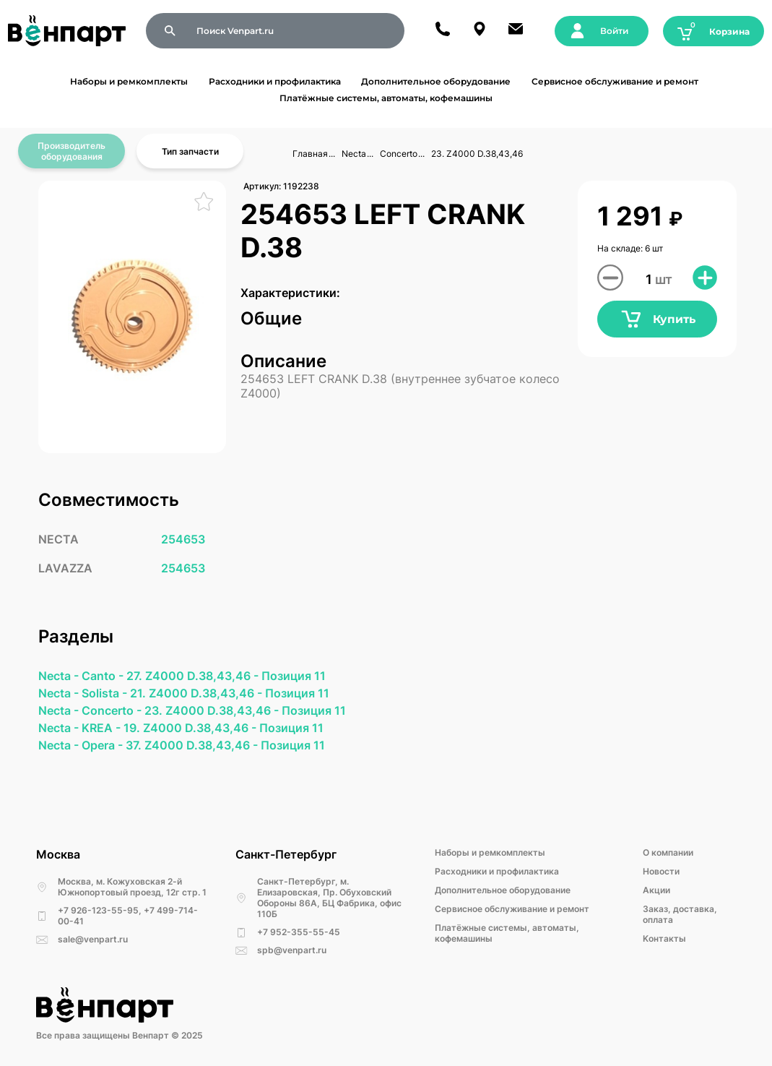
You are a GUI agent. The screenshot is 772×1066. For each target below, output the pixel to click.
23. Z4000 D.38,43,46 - (213, 710)
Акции (656, 890)
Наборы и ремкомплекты (129, 81)
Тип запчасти (190, 151)
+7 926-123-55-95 (98, 910)
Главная (310, 153)
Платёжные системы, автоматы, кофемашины (386, 98)
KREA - (102, 728)
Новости (661, 871)
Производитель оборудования (71, 151)
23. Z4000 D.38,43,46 (477, 153)
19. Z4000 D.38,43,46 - (191, 728)
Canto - (104, 676)
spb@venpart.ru (291, 950)
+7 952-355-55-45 (298, 932)
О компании (668, 852)
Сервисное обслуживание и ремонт (615, 81)
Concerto (398, 153)
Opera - (104, 745)
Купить (657, 319)
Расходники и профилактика (275, 81)
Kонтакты (664, 938)
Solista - (106, 693)
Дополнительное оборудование (436, 81)
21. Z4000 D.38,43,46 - (197, 693)
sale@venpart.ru (93, 939)
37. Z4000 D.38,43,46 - (193, 745)
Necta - (60, 676)
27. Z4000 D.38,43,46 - (193, 676)
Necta (354, 153)
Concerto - (113, 710)
